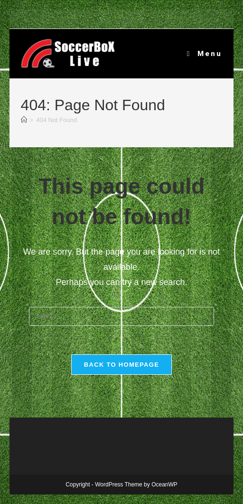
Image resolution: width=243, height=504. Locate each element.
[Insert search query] (121, 316)
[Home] (24, 120)
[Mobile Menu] (205, 53)
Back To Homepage (121, 364)
